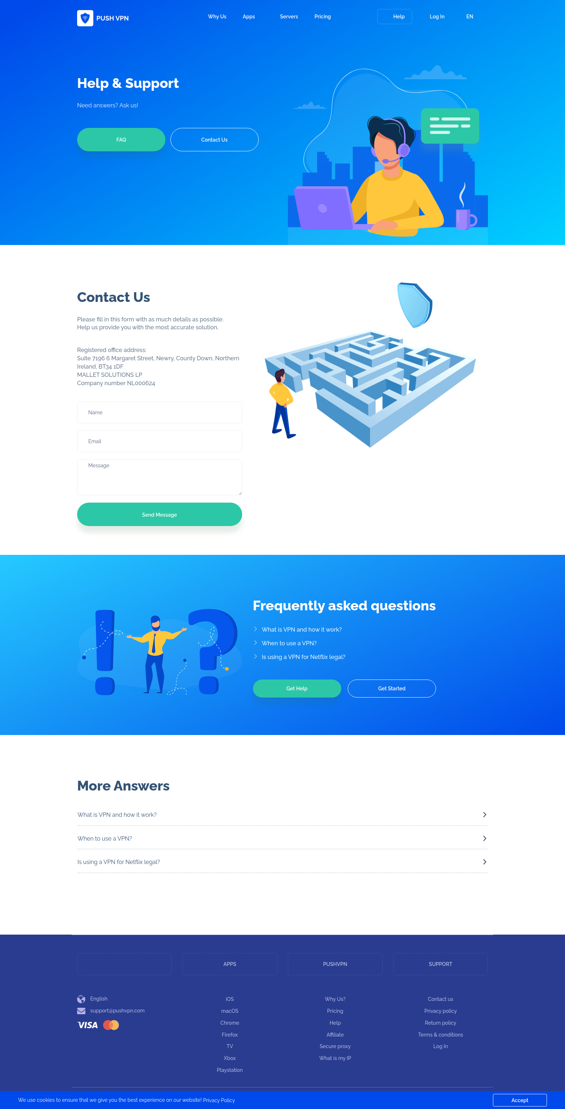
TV (230, 1046)
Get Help (297, 688)
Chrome (230, 1023)
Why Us (217, 16)
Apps (253, 16)
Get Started (392, 688)
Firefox (230, 1035)
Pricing (323, 16)
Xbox (230, 1058)
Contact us (440, 999)
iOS (230, 999)
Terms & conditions (440, 1035)
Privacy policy (440, 1011)
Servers (289, 16)
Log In (433, 16)
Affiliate (335, 1035)
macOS (229, 1011)
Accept (520, 1100)
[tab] (282, 815)
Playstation (230, 1070)
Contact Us (214, 140)
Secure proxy (335, 1046)
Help (395, 16)
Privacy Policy (219, 1100)
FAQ (121, 140)
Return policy (440, 1023)
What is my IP (335, 1058)
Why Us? (335, 999)
